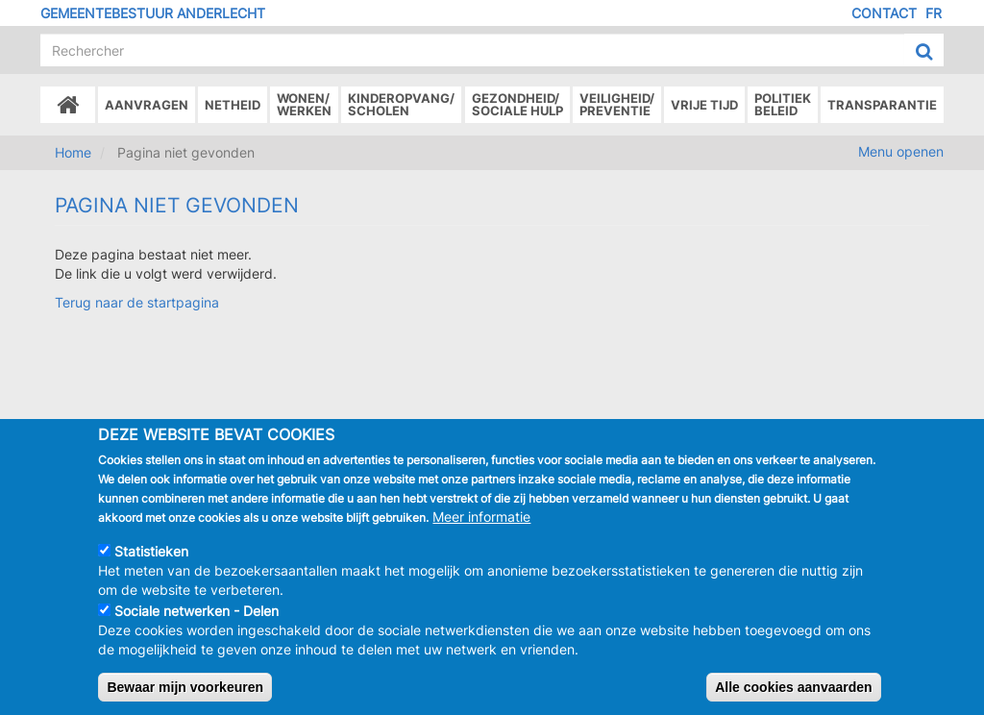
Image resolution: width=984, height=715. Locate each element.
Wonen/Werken (304, 104)
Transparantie (882, 104)
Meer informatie (481, 517)
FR (933, 13)
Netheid (232, 104)
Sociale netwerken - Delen (196, 612)
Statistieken (151, 552)
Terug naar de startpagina (137, 302)
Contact (884, 13)
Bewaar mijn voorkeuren (185, 688)
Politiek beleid (782, 104)
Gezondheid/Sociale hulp (517, 104)
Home (73, 152)
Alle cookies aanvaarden (793, 688)
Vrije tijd (704, 104)
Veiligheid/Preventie (616, 104)
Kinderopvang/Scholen (401, 104)
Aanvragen (146, 104)
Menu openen (901, 151)
